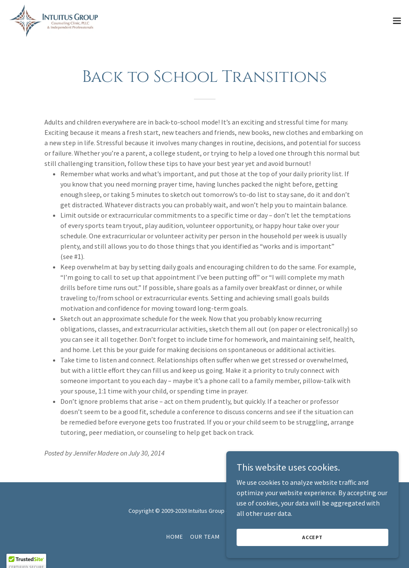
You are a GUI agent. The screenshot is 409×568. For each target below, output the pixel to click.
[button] (397, 20)
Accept (312, 549)
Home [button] (174, 536)
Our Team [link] (205, 536)
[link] (54, 20)
